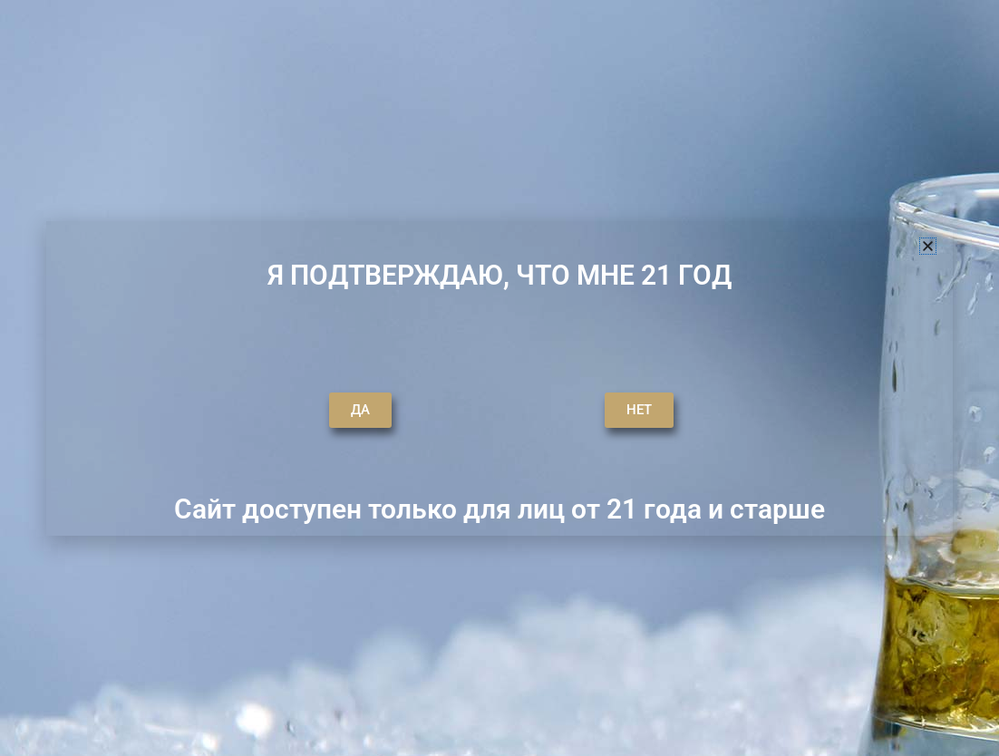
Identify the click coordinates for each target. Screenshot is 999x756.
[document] (499, 378)
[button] (928, 246)
